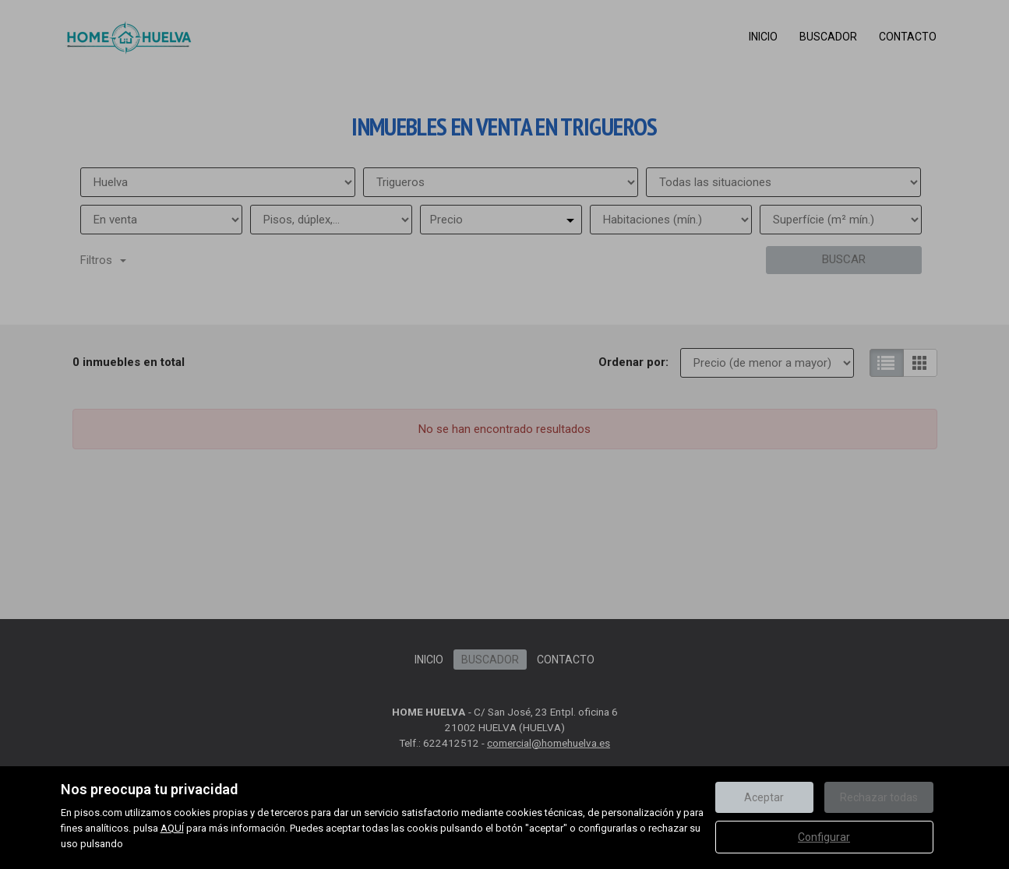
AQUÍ (172, 828)
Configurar (824, 837)
